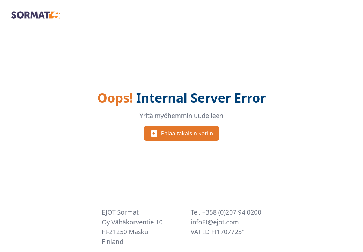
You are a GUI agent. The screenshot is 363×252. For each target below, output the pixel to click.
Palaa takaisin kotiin (181, 133)
